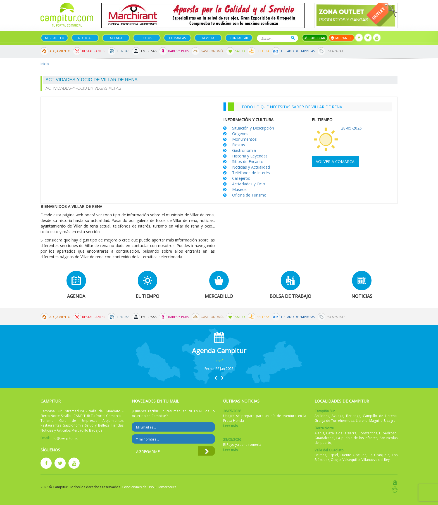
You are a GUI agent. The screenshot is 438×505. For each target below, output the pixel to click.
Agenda (116, 38)
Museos (239, 189)
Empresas (148, 51)
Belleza (263, 51)
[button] (215, 378)
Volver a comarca (335, 161)
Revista (208, 38)
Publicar (315, 38)
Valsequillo (351, 459)
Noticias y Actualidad (251, 167)
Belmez (320, 455)
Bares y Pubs (178, 51)
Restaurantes (93, 51)
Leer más (230, 425)
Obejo (336, 459)
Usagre (390, 420)
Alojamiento (59, 51)
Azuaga (337, 415)
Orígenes (240, 133)
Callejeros (241, 178)
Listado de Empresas (298, 51)
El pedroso (388, 433)
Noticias (85, 38)
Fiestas (238, 144)
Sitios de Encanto (247, 161)
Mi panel (341, 38)
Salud (240, 51)
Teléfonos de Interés (251, 172)
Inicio (45, 63)
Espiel (333, 455)
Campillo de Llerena (380, 415)
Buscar (293, 38)
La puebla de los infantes (356, 437)
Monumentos (244, 139)
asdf (219, 360)
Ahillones (322, 415)
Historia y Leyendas (250, 156)
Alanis (319, 433)
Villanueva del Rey (375, 459)
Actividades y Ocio (248, 183)
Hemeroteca (167, 487)
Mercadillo (54, 38)
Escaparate (336, 51)
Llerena (362, 420)
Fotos (147, 38)
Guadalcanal (324, 437)
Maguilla (375, 420)
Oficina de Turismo (249, 195)
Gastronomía (212, 51)
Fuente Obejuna (353, 455)
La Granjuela (379, 455)
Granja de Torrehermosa (334, 420)
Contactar (239, 38)
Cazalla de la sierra (341, 433)
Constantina (367, 433)
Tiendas (123, 51)
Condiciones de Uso (138, 487)
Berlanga (353, 415)
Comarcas (177, 38)
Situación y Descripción (253, 128)
